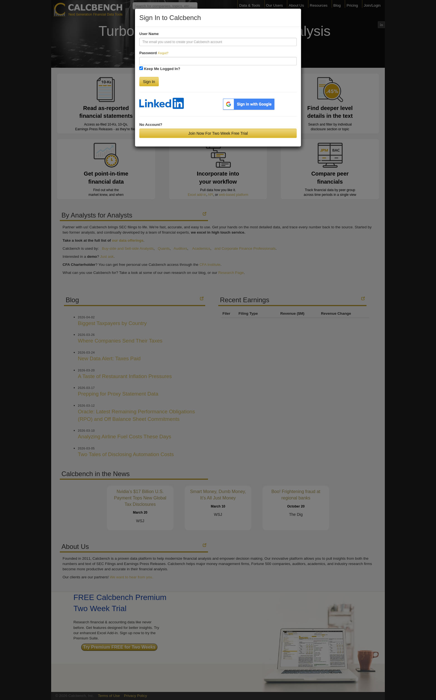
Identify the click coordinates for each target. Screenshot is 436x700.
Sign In (149, 81)
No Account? (150, 124)
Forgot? (163, 53)
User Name (149, 34)
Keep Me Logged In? (162, 69)
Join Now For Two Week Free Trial (218, 133)
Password (153, 53)
